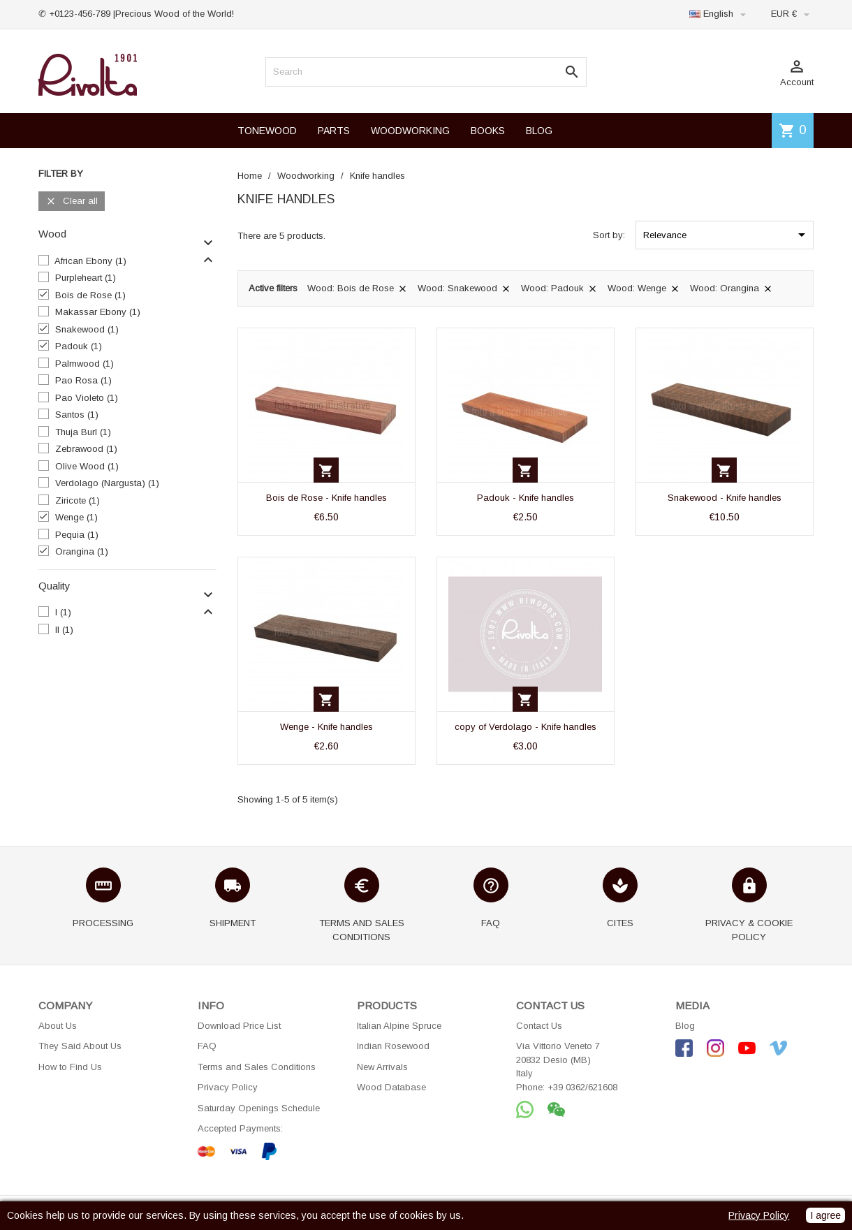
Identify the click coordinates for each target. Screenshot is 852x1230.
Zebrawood (86, 449)
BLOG (539, 130)
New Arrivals (382, 1067)
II (64, 629)
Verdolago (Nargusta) (107, 483)
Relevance (726, 234)
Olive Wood (87, 466)
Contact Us (539, 1025)
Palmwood (84, 363)
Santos (76, 414)
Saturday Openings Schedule (259, 1108)
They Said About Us (80, 1046)
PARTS (334, 130)
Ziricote (77, 500)
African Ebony (90, 261)
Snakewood (87, 329)
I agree (825, 1215)
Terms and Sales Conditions (257, 1067)
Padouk (78, 346)
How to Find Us (70, 1067)
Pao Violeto (86, 398)
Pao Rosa (83, 380)
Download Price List (239, 1025)
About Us (57, 1025)
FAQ (207, 1046)
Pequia (76, 534)
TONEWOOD (267, 130)
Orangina (81, 551)
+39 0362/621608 (582, 1087)
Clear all (71, 201)
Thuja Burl (83, 432)
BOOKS (488, 130)
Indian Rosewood (393, 1046)
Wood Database (391, 1087)
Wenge (76, 517)
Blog (685, 1025)
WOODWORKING (410, 130)
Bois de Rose (90, 295)
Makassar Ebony (97, 312)
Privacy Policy (228, 1087)
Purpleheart (85, 277)
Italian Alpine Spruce (399, 1025)
